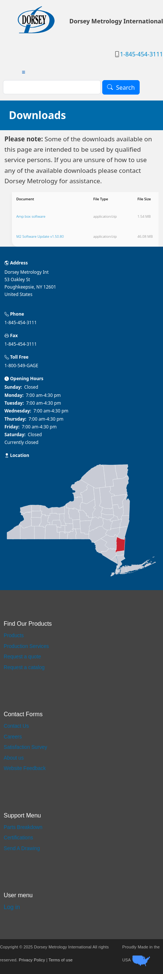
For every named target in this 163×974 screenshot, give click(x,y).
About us (14, 758)
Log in (12, 907)
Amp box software (31, 216)
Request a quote (22, 656)
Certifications (18, 837)
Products (14, 635)
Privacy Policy (32, 960)
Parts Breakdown (23, 827)
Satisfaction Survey (25, 747)
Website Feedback (25, 768)
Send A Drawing (22, 848)
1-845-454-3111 (141, 54)
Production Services (26, 646)
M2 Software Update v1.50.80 (40, 236)
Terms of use (61, 960)
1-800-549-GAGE (21, 365)
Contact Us (16, 726)
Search (125, 87)
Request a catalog (24, 667)
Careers (13, 737)
